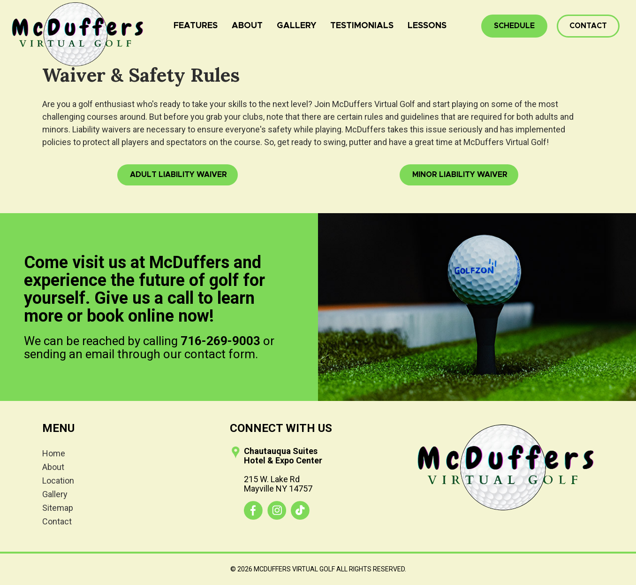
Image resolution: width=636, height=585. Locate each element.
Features (196, 26)
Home (53, 453)
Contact (588, 26)
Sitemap (57, 508)
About (247, 26)
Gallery (296, 26)
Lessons (427, 26)
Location (58, 480)
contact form (219, 354)
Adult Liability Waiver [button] (177, 174)
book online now (148, 316)
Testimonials (362, 26)
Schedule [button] (514, 26)
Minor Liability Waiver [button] (458, 174)
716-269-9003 (220, 341)
